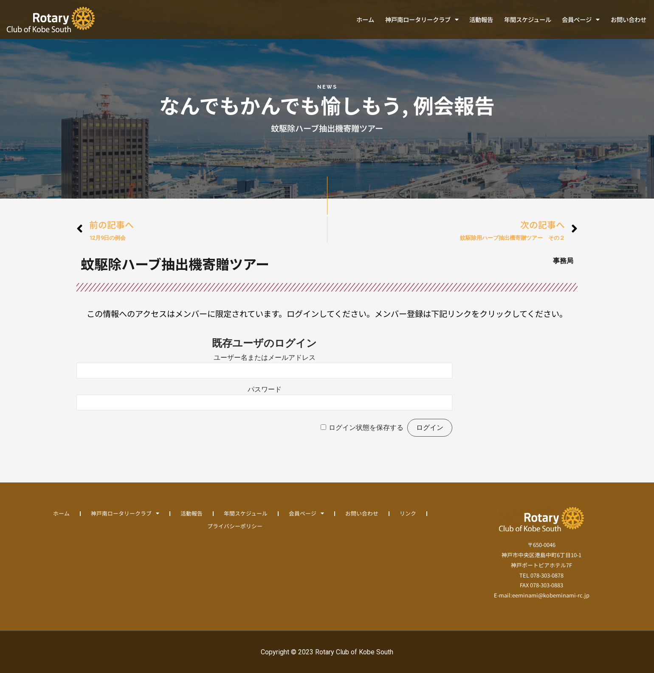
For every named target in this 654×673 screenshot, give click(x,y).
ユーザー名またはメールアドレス (265, 357)
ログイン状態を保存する (366, 427)
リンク (408, 513)
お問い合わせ (628, 19)
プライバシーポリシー (234, 526)
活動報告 (481, 19)
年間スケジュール (527, 19)
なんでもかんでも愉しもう (280, 105)
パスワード (265, 389)
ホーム (365, 19)
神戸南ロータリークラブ (422, 19)
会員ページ (581, 19)
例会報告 (454, 105)
